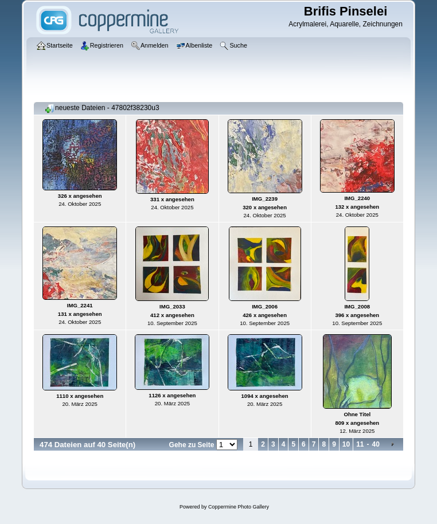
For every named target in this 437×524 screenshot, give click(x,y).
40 (376, 444)
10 (346, 444)
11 (360, 444)
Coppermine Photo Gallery (238, 507)
